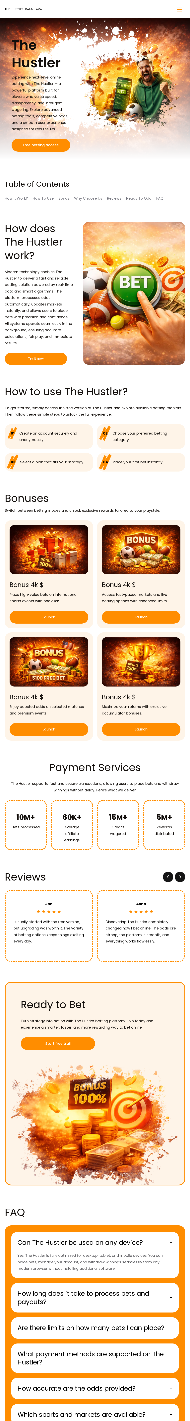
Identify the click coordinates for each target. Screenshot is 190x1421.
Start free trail (58, 1043)
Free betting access (41, 144)
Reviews (114, 198)
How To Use (43, 198)
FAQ (159, 198)
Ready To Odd (139, 198)
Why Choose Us (88, 198)
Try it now (36, 358)
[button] (168, 877)
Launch (48, 617)
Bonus (63, 198)
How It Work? (16, 198)
